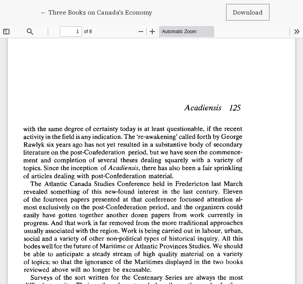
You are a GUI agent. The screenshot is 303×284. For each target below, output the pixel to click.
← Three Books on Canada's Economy (96, 12)
